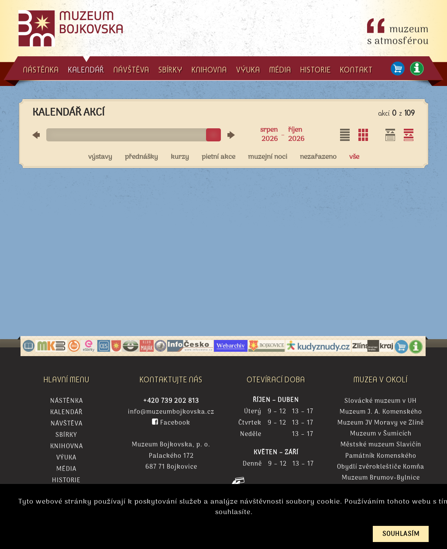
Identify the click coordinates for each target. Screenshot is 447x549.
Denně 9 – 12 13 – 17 (276, 464)
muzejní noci (267, 157)
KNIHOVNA (209, 69)
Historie (66, 481)
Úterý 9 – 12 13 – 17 (275, 412)
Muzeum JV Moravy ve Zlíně (380, 423)
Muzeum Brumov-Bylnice (381, 478)
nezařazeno (318, 157)
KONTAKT (356, 69)
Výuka (66, 458)
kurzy (180, 157)
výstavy (100, 157)
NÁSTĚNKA (41, 69)
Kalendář (66, 413)
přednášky (141, 157)
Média (66, 469)
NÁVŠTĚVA (131, 69)
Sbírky (66, 435)
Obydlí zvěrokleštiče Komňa (380, 467)
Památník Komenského (380, 456)
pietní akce (218, 157)
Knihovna (66, 447)
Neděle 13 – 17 (275, 434)
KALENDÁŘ (86, 65)
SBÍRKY (170, 69)
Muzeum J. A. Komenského (381, 412)
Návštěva (67, 424)
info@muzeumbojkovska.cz (171, 412)
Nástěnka (66, 401)
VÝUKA (248, 69)
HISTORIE (315, 69)
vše (354, 157)
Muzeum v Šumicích (381, 434)
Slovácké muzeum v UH (380, 401)
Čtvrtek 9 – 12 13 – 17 (275, 423)
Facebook (171, 423)
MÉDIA (280, 69)
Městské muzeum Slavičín (380, 445)
